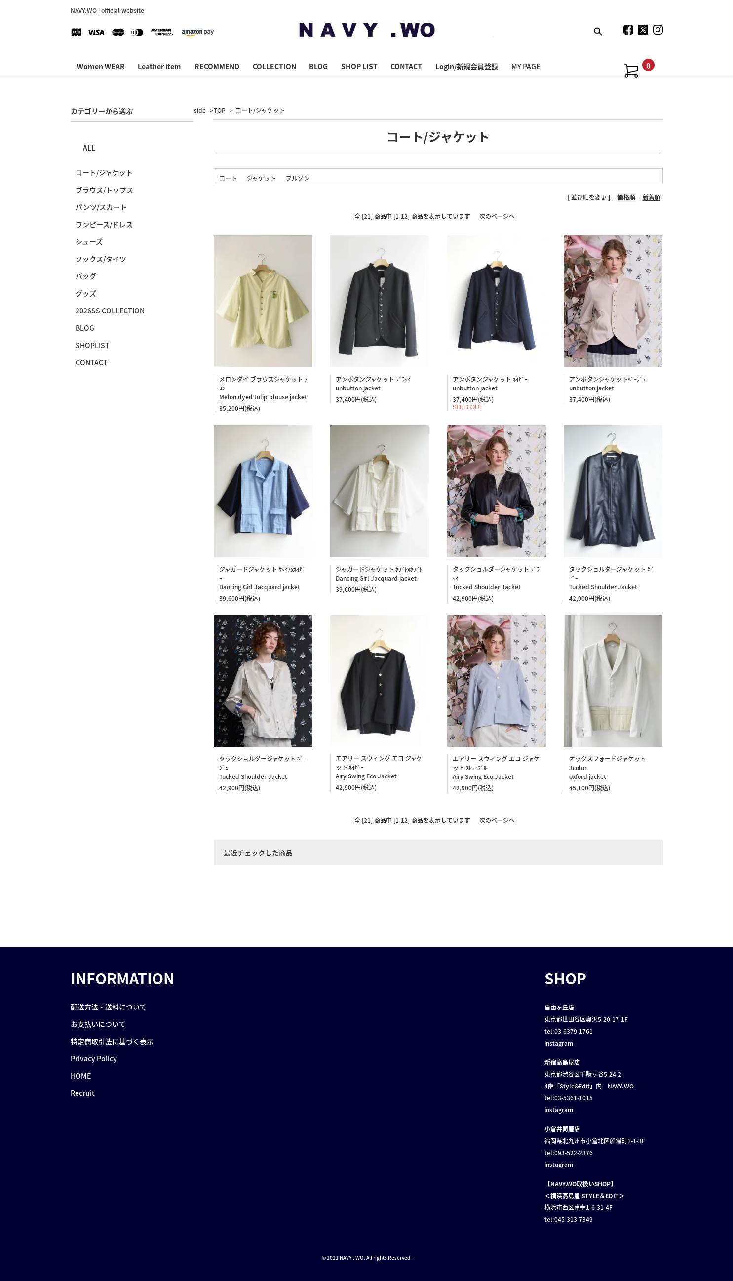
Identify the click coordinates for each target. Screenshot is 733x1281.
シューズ (89, 241)
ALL (89, 148)
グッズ (86, 293)
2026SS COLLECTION (110, 310)
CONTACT (406, 66)
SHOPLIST (93, 345)
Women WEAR (101, 66)
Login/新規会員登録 (466, 66)
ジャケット (261, 178)
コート (228, 178)
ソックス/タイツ (101, 259)
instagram (558, 1043)
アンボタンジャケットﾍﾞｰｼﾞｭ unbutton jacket (607, 383)
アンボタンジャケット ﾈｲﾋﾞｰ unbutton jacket (490, 383)
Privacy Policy (94, 1058)
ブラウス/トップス (104, 189)
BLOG (318, 66)
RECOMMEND (216, 66)
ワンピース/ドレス (104, 224)
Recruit (83, 1093)
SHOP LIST (359, 66)
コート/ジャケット (260, 110)
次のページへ (497, 216)
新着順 (651, 197)
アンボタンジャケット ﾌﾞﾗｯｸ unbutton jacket (373, 383)
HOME (81, 1076)
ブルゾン (297, 178)
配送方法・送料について (109, 1006)
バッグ (86, 276)
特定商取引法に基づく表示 (112, 1041)
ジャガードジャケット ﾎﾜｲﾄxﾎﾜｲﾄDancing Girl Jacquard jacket (379, 573)
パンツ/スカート (101, 207)
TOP (220, 110)
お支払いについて (98, 1024)
